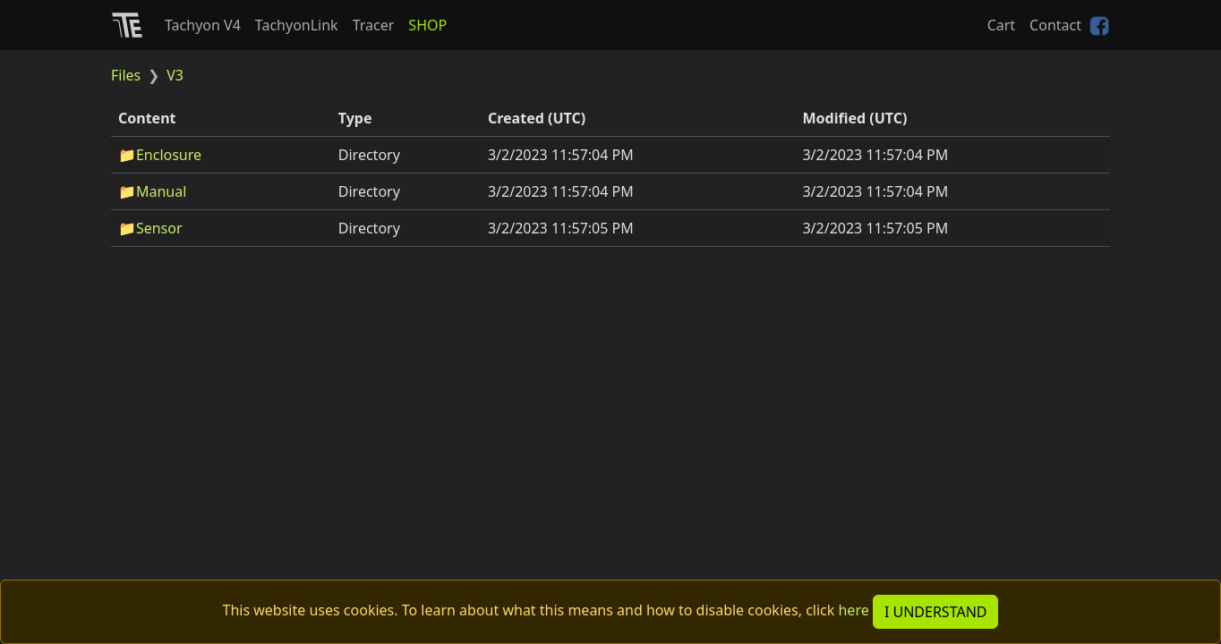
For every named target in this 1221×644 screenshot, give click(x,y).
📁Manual (152, 191)
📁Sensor (150, 228)
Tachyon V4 (203, 25)
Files (126, 75)
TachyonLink (296, 25)
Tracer (374, 25)
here (853, 610)
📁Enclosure (159, 155)
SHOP (427, 25)
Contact (1055, 25)
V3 (175, 75)
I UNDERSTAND (935, 612)
